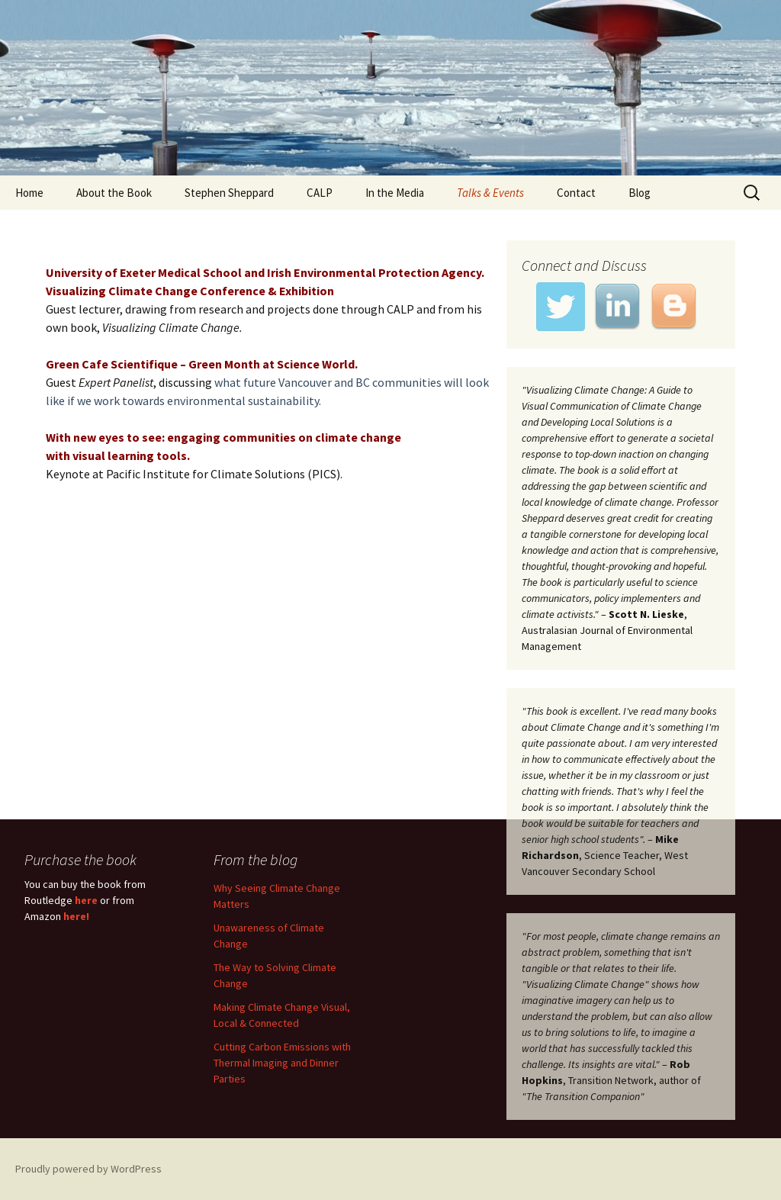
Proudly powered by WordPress (88, 1169)
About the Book (114, 192)
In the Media (394, 192)
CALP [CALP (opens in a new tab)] (320, 192)
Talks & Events (490, 192)
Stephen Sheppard (229, 192)
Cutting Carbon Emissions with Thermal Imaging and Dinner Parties (282, 1063)
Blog (639, 192)
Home (29, 192)
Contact (576, 192)
